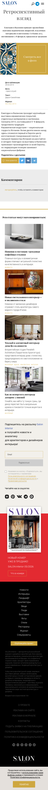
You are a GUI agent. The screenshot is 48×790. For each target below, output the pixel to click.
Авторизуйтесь (11, 190)
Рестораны (24, 626)
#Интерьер (9, 364)
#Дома (16, 364)
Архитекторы (24, 602)
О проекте (24, 705)
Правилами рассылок (17, 481)
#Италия (34, 364)
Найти (33, 3)
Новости (24, 590)
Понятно (24, 784)
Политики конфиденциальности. (25, 777)
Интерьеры (24, 594)
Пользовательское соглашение (24, 731)
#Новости (8, 267)
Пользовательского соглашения (22, 476)
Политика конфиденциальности (24, 737)
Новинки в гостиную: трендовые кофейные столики (22, 253)
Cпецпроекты (24, 635)
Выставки (24, 614)
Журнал (24, 630)
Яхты (24, 618)
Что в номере (17, 573)
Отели (24, 622)
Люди (24, 610)
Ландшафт (24, 598)
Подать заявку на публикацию (24, 726)
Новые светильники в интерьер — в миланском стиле (23, 299)
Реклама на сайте (24, 710)
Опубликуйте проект (24, 643)
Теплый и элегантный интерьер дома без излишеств (22, 344)
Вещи (24, 606)
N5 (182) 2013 (10, 104)
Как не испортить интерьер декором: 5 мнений (20, 396)
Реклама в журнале (24, 715)
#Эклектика (25, 364)
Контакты (24, 721)
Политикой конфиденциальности (22, 479)
